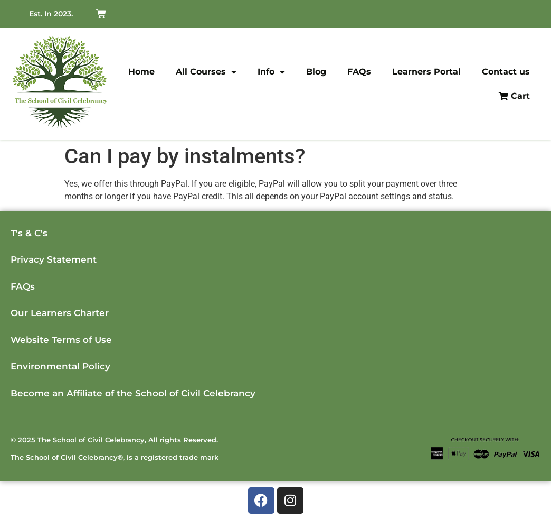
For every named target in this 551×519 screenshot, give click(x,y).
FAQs (359, 72)
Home (141, 72)
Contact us (506, 72)
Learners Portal (426, 72)
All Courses (206, 71)
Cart (514, 96)
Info (271, 71)
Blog (316, 72)
